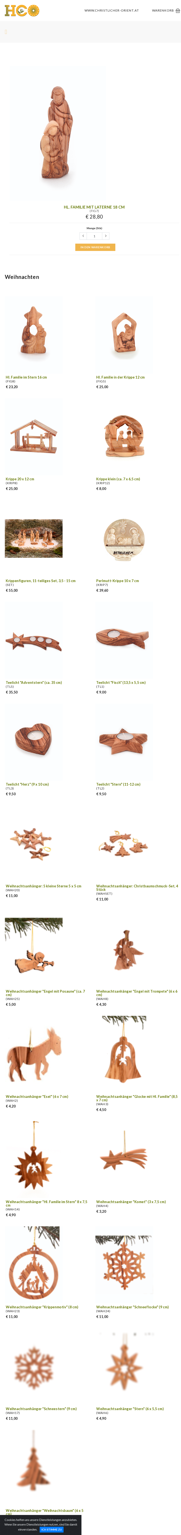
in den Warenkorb (95, 247)
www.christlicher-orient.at (112, 10)
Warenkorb (163, 10)
